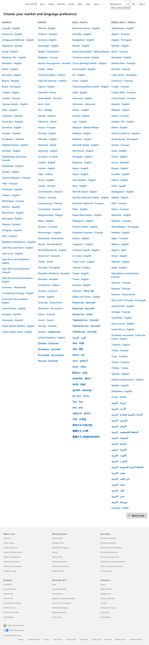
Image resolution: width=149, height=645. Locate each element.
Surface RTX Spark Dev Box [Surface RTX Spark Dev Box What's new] (12, 552)
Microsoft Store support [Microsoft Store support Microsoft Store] (60, 547)
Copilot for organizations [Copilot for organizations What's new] (12, 557)
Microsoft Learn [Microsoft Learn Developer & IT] (57, 594)
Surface (71, 4)
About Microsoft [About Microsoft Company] (106, 589)
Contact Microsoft (34, 639)
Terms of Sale (71, 639)
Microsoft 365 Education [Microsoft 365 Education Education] (109, 552)
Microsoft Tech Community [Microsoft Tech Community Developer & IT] (61, 603)
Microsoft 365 (31, 4)
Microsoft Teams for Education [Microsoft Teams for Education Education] (111, 547)
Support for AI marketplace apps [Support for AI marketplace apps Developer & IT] (63, 598)
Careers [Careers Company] (103, 584)
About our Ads (121, 639)
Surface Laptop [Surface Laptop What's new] (8, 543)
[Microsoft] (13, 4)
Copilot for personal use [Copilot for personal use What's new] (11, 562)
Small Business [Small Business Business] (8, 617)
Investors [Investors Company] (104, 603)
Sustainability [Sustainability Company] (105, 617)
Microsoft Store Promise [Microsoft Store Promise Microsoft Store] (60, 566)
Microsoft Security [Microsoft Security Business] (9, 589)
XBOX (80, 4)
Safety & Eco (96, 639)
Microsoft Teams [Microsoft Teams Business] (9, 608)
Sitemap (21, 639)
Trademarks (84, 639)
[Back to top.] (136, 515)
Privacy (46, 639)
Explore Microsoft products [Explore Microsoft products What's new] (12, 566)
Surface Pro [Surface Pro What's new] (7, 538)
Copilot (51, 4)
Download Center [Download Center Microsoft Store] (58, 543)
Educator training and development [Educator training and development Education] (113, 562)
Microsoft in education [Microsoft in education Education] (108, 538)
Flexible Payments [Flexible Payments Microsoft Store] (58, 571)
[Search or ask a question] (127, 3)
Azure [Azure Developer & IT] (54, 584)
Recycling (108, 639)
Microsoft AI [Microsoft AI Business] (7, 584)
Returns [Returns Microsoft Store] (54, 552)
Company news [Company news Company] (106, 594)
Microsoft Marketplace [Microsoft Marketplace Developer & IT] (60, 608)
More (96, 4)
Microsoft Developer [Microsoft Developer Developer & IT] (59, 589)
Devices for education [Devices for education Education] (108, 543)
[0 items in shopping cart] (133, 3)
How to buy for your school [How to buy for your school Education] (110, 557)
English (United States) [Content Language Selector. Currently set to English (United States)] (16, 625)
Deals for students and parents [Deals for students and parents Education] (111, 566)
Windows (61, 4)
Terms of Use (57, 639)
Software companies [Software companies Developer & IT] (59, 612)
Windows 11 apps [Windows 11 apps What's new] (9, 571)
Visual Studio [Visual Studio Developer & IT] (56, 617)
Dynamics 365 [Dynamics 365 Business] (8, 594)
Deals (88, 4)
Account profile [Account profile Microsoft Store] (57, 538)
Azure (42, 4)
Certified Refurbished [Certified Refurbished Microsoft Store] (59, 562)
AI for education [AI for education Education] (106, 571)
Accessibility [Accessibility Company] (105, 612)
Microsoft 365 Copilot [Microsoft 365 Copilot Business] (11, 612)
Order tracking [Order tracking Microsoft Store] (57, 557)
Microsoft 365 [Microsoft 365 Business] (8, 598)
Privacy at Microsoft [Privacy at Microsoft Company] (108, 598)
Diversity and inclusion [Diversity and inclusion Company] (109, 608)
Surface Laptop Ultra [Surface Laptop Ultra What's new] (10, 547)
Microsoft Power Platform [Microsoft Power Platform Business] (12, 603)
